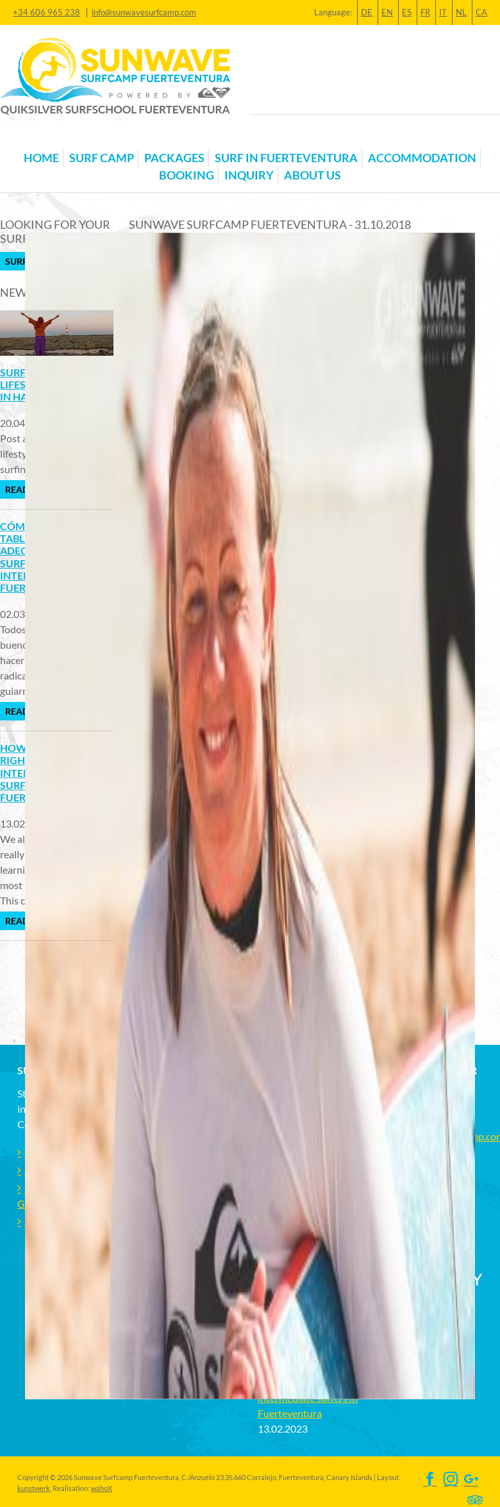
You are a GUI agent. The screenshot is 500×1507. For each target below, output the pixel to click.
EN (387, 12)
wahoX (101, 1488)
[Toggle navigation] (25, 138)
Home (41, 158)
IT (443, 12)
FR (425, 12)
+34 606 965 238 (46, 12)
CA (481, 12)
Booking (186, 175)
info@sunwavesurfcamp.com (144, 12)
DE (366, 12)
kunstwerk (33, 1488)
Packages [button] (174, 158)
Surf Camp (101, 158)
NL (461, 12)
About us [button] (312, 175)
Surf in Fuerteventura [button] (286, 158)
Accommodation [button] (422, 158)
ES (407, 12)
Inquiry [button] (249, 175)
